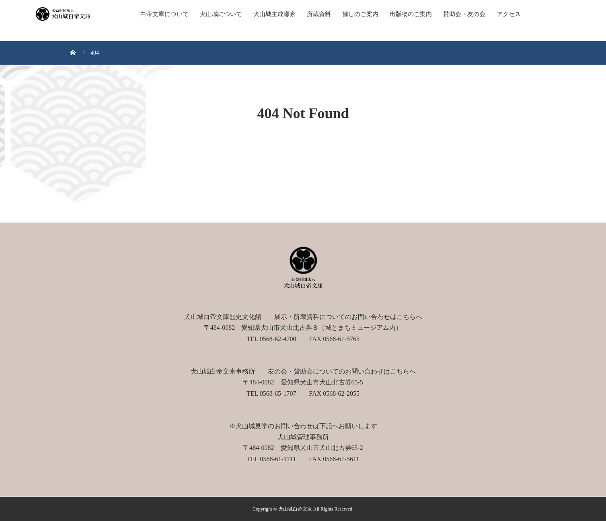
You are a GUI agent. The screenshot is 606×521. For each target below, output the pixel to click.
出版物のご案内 (411, 14)
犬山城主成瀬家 (274, 14)
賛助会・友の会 (464, 14)
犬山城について (221, 14)
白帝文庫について (164, 14)
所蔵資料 (319, 14)
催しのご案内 (360, 14)
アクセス (509, 14)
